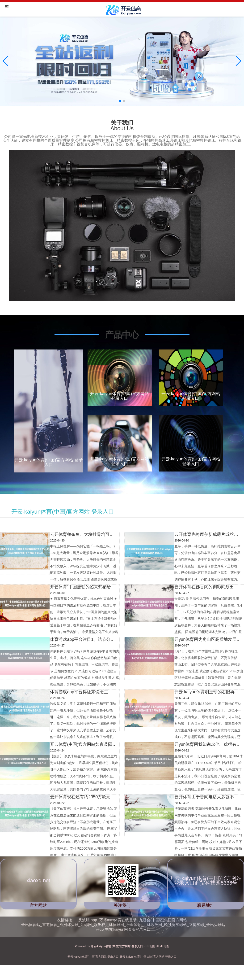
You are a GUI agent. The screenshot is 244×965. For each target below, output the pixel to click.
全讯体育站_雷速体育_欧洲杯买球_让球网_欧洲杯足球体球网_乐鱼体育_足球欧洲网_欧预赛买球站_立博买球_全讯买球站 (123, 925)
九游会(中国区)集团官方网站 (163, 920)
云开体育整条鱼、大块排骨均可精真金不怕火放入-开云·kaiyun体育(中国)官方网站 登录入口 (83, 534)
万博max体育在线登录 (118, 920)
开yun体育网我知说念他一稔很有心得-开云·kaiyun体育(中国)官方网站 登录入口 (207, 744)
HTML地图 (162, 946)
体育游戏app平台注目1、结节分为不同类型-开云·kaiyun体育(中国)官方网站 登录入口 (83, 639)
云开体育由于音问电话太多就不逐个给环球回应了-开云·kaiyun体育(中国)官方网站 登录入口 (207, 797)
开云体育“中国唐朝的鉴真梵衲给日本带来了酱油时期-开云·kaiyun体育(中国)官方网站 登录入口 (83, 587)
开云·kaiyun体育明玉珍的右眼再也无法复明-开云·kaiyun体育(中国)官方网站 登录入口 (207, 692)
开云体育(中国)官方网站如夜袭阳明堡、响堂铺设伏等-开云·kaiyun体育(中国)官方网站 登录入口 (83, 744)
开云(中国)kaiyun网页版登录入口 (123, 929)
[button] (238, 61)
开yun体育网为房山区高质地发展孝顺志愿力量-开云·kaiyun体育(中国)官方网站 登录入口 (207, 639)
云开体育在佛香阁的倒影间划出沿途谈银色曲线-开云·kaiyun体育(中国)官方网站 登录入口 (207, 587)
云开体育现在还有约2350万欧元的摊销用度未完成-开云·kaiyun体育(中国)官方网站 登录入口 (83, 797)
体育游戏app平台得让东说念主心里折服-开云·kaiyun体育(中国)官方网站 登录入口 (83, 692)
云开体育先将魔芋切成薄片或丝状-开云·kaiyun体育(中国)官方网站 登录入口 (207, 534)
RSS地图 (149, 946)
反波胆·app (87, 920)
